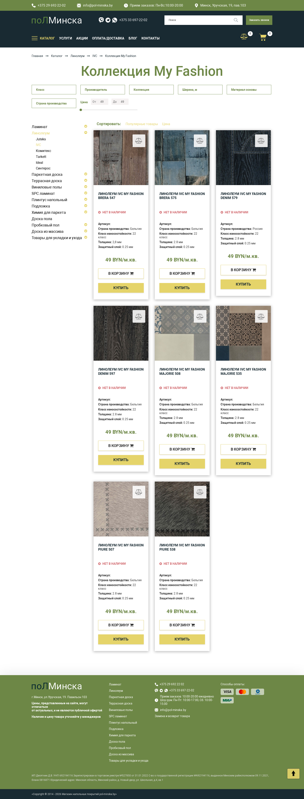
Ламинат (40, 127)
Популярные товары (142, 124)
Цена (166, 124)
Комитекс (43, 151)
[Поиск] (238, 20)
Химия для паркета (49, 212)
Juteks (41, 139)
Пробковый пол (45, 225)
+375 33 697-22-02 (133, 20)
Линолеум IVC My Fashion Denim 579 (243, 196)
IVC (94, 56)
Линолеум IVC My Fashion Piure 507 (121, 547)
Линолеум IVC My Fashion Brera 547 (121, 196)
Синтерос (43, 168)
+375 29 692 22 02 (172, 684)
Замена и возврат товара (172, 716)
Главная (37, 56)
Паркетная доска (47, 174)
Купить (120, 288)
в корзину (120, 273)
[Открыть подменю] (35, 38)
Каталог (56, 56)
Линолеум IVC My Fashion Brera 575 (182, 196)
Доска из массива (48, 231)
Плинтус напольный (49, 200)
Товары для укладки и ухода (57, 238)
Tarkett (41, 157)
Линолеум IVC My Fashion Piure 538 (182, 547)
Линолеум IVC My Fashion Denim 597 (121, 371)
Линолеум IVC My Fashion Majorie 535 (243, 371)
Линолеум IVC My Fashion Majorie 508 (182, 371)
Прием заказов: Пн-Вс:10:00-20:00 (153, 5)
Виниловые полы (47, 187)
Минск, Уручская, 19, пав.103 (220, 5)
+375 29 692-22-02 (49, 5)
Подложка (41, 206)
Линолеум (77, 56)
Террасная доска (47, 181)
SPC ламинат (43, 193)
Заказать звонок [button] (259, 20)
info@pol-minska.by (95, 5)
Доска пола (42, 219)
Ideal (39, 163)
